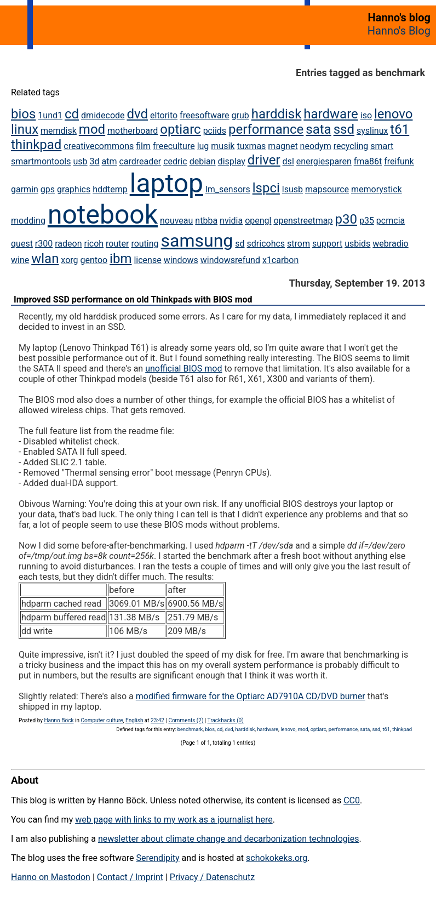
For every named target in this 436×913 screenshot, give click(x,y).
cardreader (140, 161)
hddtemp (110, 189)
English (134, 720)
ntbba (206, 220)
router (117, 243)
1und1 (50, 115)
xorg (69, 260)
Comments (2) (185, 720)
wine (20, 260)
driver (264, 160)
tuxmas (251, 146)
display (231, 161)
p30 (346, 219)
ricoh (94, 243)
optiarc (180, 129)
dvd (137, 114)
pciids (214, 130)
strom (298, 243)
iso (366, 115)
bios (23, 114)
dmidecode (102, 115)
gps (48, 189)
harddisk (276, 114)
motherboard (132, 130)
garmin (24, 189)
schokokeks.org (276, 858)
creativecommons (99, 146)
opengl (258, 220)
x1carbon (280, 260)
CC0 (351, 800)
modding (28, 220)
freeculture (174, 146)
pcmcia (390, 220)
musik (222, 146)
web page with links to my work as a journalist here (174, 819)
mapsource (327, 189)
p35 (366, 220)
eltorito (163, 115)
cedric (175, 161)
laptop (166, 183)
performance (265, 129)
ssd (344, 129)
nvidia (231, 220)
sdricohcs (266, 243)
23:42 (157, 720)
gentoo (94, 260)
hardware (330, 114)
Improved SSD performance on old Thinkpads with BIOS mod (133, 299)
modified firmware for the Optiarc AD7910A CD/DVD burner (250, 696)
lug (203, 146)
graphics (73, 189)
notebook (103, 214)
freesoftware (204, 115)
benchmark (190, 729)
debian (203, 161)
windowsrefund (230, 260)
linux (24, 129)
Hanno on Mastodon (50, 877)
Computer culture (102, 720)
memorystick (376, 189)
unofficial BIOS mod (183, 368)
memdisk (59, 130)
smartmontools (41, 161)
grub (240, 115)
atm (109, 161)
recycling (351, 146)
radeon (68, 243)
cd (72, 114)
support (327, 243)
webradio (390, 243)
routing (144, 243)
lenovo (393, 114)
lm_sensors (227, 189)
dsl (288, 161)
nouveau (176, 220)
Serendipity (157, 858)
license (147, 260)
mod (92, 129)
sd (239, 243)
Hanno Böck (58, 720)
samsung (197, 240)
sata (318, 129)
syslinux (372, 130)
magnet (282, 146)
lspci (266, 188)
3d (95, 161)
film (143, 146)
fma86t (368, 161)
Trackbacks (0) (226, 720)
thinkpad (36, 144)
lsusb (292, 189)
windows (181, 260)
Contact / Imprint (130, 877)
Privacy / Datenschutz (212, 877)
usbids (357, 243)
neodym (315, 146)
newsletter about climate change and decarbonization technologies (228, 839)
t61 (399, 129)
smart (381, 146)
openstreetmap (302, 220)
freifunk (399, 161)
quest (22, 243)
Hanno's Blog (399, 30)
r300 (44, 243)
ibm (120, 258)
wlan (45, 258)
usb (80, 161)
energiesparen (324, 161)
